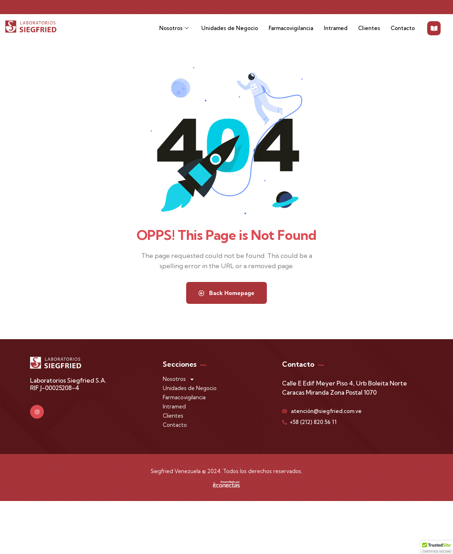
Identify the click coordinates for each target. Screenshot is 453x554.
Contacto (403, 28)
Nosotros (174, 28)
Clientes (369, 28)
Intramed (336, 28)
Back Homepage (226, 292)
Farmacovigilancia (291, 28)
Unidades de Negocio (229, 28)
